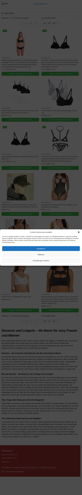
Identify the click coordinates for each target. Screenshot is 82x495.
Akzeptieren (41, 248)
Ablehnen (41, 254)
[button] (79, 232)
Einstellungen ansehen (41, 260)
